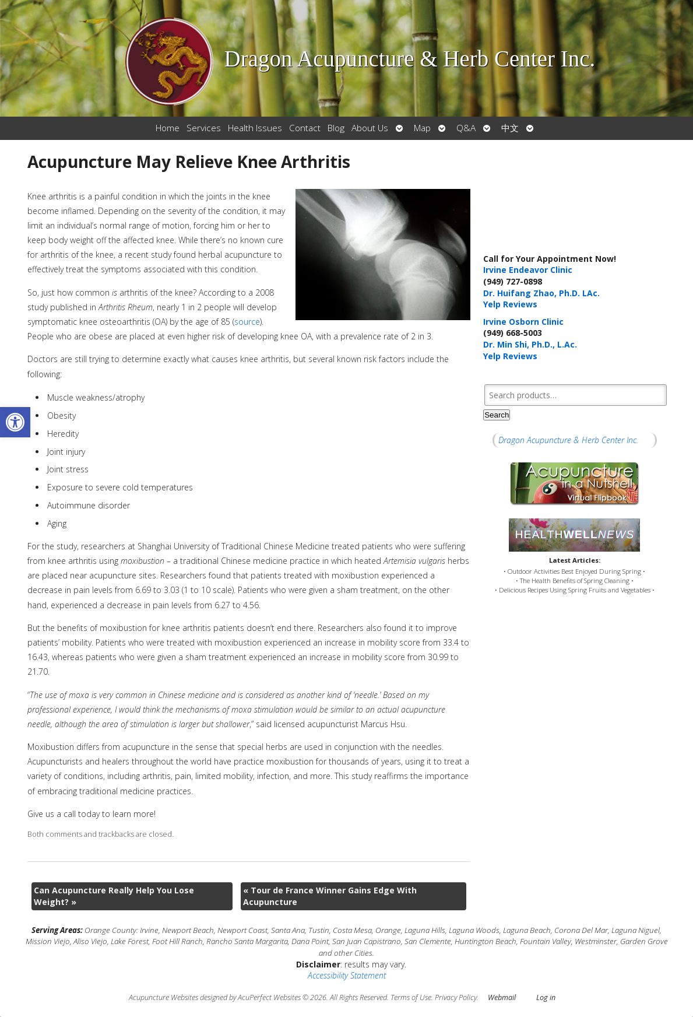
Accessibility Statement (347, 975)
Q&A (466, 128)
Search (496, 415)
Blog (336, 128)
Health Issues (255, 128)
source (247, 321)
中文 (510, 128)
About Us (369, 128)
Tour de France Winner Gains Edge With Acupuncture (330, 896)
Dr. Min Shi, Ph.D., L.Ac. (530, 344)
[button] (15, 422)
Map (422, 128)
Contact (305, 128)
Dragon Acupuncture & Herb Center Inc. (568, 440)
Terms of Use (411, 997)
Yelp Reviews (510, 304)
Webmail (502, 997)
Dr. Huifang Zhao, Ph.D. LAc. (541, 293)
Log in (545, 997)
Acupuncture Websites (163, 997)
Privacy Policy (456, 997)
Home (168, 128)
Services (204, 128)
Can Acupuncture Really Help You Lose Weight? (114, 896)
